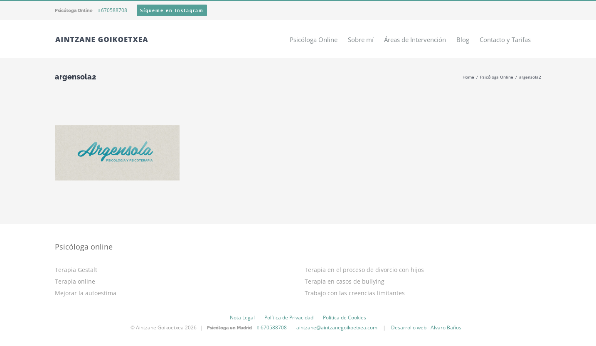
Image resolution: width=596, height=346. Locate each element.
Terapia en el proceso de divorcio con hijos (364, 270)
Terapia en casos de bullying (344, 281)
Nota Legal (242, 317)
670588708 (112, 10)
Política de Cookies (344, 317)
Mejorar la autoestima (85, 293)
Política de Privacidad (288, 317)
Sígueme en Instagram (172, 10)
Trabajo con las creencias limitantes (355, 293)
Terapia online (75, 281)
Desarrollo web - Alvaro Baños (426, 327)
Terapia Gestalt (76, 270)
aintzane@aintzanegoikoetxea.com (336, 327)
